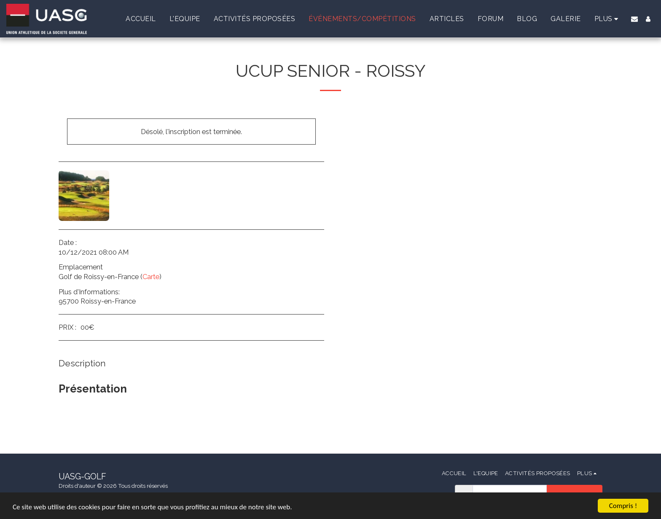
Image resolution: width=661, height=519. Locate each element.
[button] (634, 19)
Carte (150, 276)
